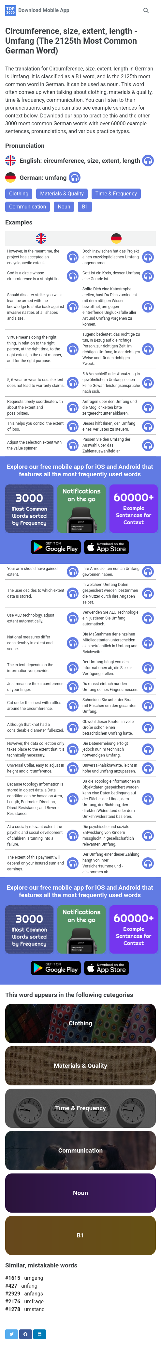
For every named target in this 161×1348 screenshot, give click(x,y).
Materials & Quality (62, 194)
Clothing (18, 194)
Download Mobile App (43, 10)
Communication (27, 207)
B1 (85, 207)
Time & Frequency (116, 194)
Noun (64, 207)
